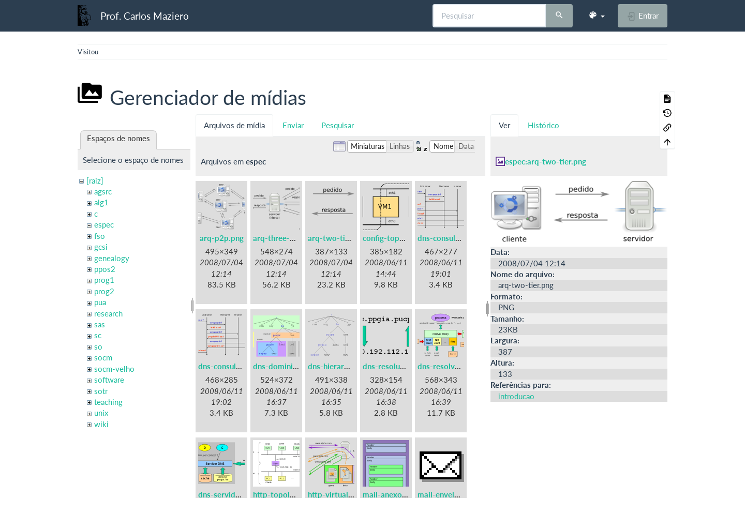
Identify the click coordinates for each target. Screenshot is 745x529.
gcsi (101, 246)
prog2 (104, 291)
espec (104, 224)
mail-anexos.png (392, 494)
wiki (101, 424)
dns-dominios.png (284, 366)
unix (101, 412)
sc (97, 335)
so (98, 346)
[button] (596, 15)
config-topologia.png (399, 238)
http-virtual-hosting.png (350, 494)
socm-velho (114, 368)
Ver (504, 125)
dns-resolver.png (447, 366)
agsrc (103, 191)
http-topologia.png (286, 494)
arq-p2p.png (222, 238)
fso (99, 235)
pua (100, 302)
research (108, 313)
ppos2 (104, 269)
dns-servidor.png (228, 494)
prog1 (104, 279)
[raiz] (94, 180)
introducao (516, 396)
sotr (101, 391)
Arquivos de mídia (234, 125)
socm (103, 357)
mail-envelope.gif (448, 494)
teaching (108, 401)
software (109, 379)
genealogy (111, 258)
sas (99, 324)
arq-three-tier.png (285, 238)
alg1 (101, 202)
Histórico (543, 125)
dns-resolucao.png (395, 366)
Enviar (293, 125)
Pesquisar (337, 125)
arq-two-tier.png (337, 238)
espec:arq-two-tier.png (545, 161)
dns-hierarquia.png (341, 366)
